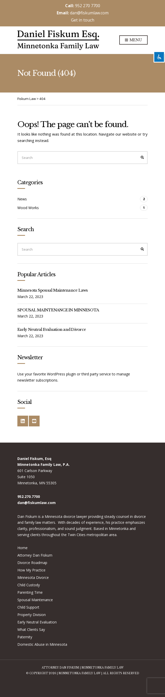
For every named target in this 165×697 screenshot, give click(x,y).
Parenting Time (30, 592)
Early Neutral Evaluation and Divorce (51, 329)
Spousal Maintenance (35, 599)
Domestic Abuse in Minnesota (42, 644)
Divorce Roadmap (32, 562)
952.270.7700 (28, 496)
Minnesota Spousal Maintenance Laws (52, 290)
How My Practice (31, 570)
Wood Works (28, 207)
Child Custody (28, 584)
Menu (133, 40)
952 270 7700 (87, 5)
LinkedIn (22, 421)
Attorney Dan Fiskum (34, 555)
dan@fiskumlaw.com (89, 13)
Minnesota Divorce (33, 577)
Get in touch (82, 20)
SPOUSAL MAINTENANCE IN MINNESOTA (58, 310)
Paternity (24, 636)
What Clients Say (31, 629)
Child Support (28, 607)
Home (22, 547)
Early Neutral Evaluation (37, 622)
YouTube (34, 421)
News (22, 199)
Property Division (31, 614)
